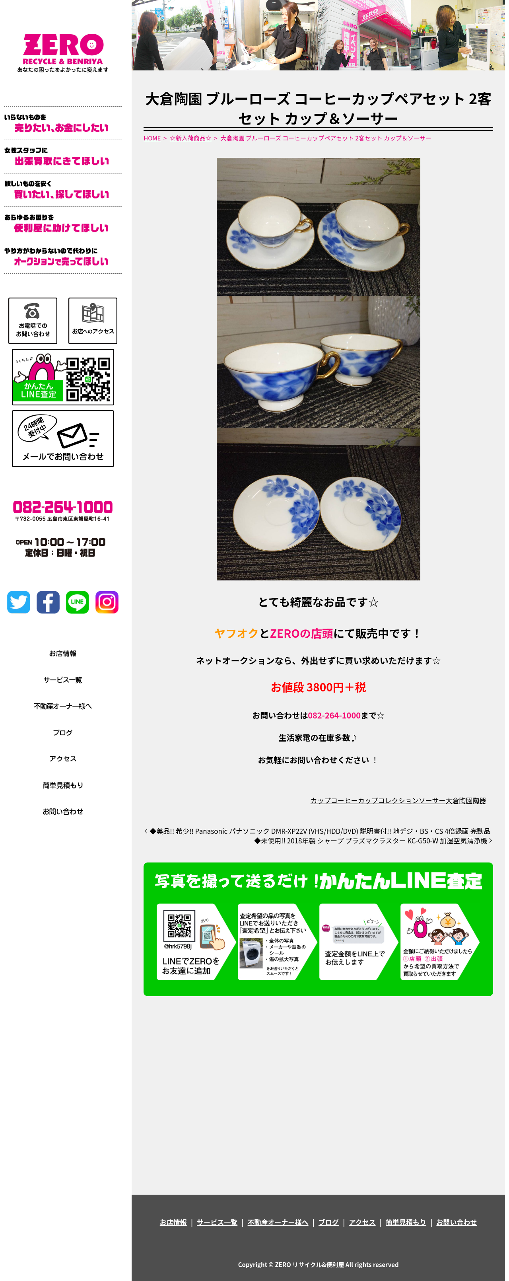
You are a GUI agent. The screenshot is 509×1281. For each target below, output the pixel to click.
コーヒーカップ (354, 800)
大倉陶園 (458, 800)
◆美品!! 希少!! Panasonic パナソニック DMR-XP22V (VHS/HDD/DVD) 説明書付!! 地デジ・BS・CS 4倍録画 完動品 (320, 831)
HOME (152, 138)
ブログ (329, 1222)
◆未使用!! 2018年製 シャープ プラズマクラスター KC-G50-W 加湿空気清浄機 (370, 840)
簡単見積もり (406, 1222)
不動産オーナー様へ (278, 1222)
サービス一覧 (217, 1222)
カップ (321, 800)
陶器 (479, 800)
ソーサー (432, 800)
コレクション (398, 800)
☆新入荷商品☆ (191, 138)
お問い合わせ (456, 1222)
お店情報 (173, 1222)
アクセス (362, 1222)
